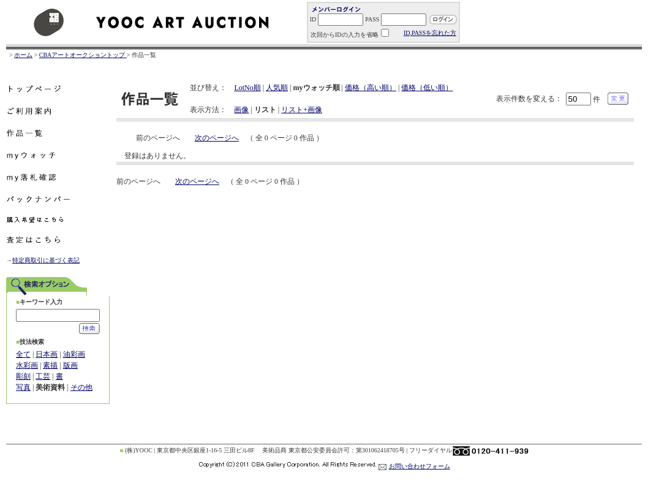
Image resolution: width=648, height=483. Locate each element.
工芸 (43, 376)
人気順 (277, 87)
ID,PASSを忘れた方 (430, 32)
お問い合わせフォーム (419, 466)
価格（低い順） (427, 87)
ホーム (23, 54)
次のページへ (217, 138)
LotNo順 (247, 87)
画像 (241, 109)
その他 (81, 387)
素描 (50, 365)
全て (23, 354)
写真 (23, 387)
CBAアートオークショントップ (83, 54)
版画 (70, 365)
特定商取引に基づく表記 (46, 260)
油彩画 (74, 354)
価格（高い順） (370, 87)
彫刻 (23, 376)
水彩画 (27, 365)
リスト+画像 (301, 109)
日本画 (47, 354)
